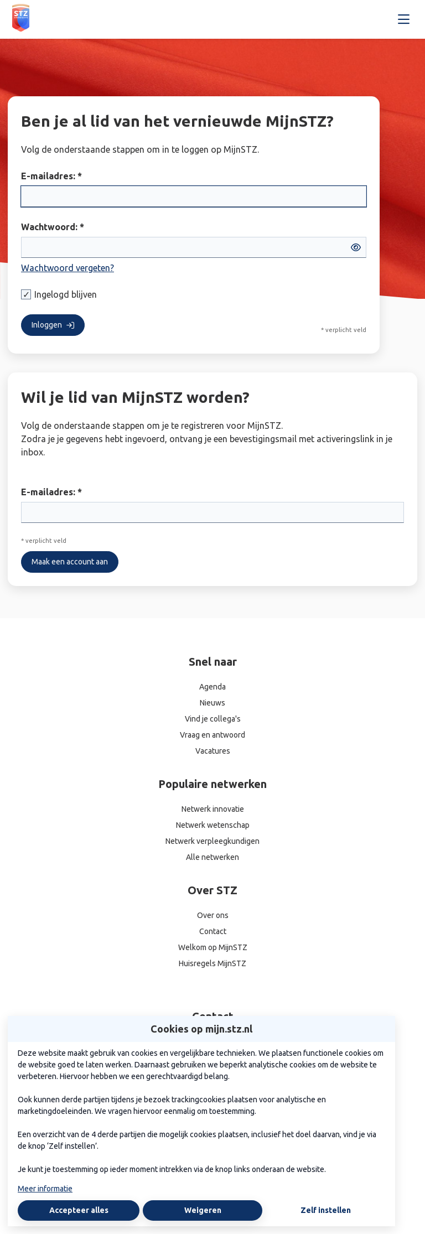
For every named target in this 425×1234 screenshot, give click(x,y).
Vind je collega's (213, 718)
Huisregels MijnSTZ (212, 963)
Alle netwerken (212, 857)
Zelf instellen (325, 1210)
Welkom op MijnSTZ (212, 947)
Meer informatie (45, 1188)
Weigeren (202, 1210)
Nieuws (212, 702)
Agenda (212, 686)
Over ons (213, 915)
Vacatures (212, 750)
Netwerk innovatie (213, 809)
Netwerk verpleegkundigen (212, 841)
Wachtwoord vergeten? (67, 268)
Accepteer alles (78, 1210)
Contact (212, 931)
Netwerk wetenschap (213, 825)
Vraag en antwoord (212, 734)
